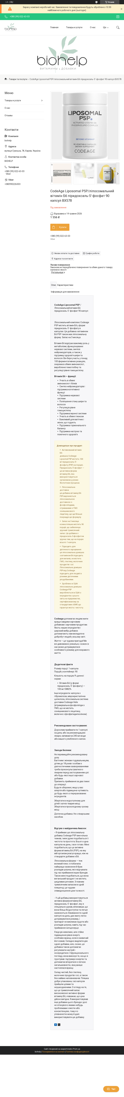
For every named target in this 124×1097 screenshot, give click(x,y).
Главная (54, 27)
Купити (62, 227)
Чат (111, 1089)
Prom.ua (76, 1049)
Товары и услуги (74, 27)
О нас (92, 27)
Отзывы (9, 115)
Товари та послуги (18, 79)
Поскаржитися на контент (53, 1052)
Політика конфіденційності (77, 1052)
